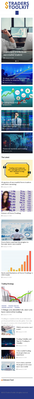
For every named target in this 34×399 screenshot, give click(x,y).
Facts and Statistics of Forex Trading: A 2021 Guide (17, 274)
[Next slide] (30, 40)
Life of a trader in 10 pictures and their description (16, 125)
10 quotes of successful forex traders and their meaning (16, 183)
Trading (4, 306)
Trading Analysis (13, 306)
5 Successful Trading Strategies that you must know (23, 353)
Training (18, 49)
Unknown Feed (8, 380)
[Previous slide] (4, 40)
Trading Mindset (9, 49)
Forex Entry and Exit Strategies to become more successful (14, 243)
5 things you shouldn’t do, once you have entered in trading (16, 311)
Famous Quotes (8, 47)
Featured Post (19, 47)
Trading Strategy (7, 307)
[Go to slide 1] (15, 61)
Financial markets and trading (15, 149)
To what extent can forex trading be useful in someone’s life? (16, 79)
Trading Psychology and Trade (15, 102)
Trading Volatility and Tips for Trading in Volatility (23, 341)
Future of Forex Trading (11, 213)
